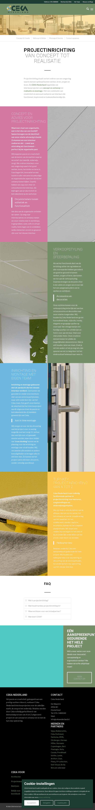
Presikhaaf (61, 752)
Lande (59, 755)
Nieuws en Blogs (88, 2)
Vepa (53, 731)
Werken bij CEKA (66, 2)
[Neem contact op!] (79, 677)
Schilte (53, 755)
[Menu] (92, 9)
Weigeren (47, 803)
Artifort (54, 758)
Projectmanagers (18, 781)
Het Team (77, 2)
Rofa (62, 749)
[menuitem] (66, 1)
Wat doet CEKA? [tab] (33, 617)
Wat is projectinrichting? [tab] (36, 600)
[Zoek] (86, 9)
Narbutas (55, 737)
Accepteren (31, 803)
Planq (53, 761)
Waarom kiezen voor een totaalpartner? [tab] (43, 611)
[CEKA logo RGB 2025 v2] (17, 9)
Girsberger (55, 740)
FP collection (61, 761)
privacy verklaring (44, 797)
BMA (61, 737)
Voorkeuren (62, 803)
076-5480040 (54, 2)
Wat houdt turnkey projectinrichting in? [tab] (42, 606)
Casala (53, 752)
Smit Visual (55, 765)
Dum (60, 758)
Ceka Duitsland (57, 734)
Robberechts (61, 731)
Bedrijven (15, 786)
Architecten (16, 777)
